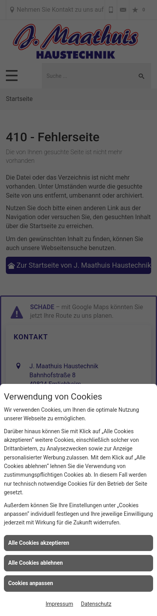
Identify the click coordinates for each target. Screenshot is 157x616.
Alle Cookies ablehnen (35, 563)
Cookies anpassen (30, 583)
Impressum (59, 604)
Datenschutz (96, 604)
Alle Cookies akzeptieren (38, 543)
